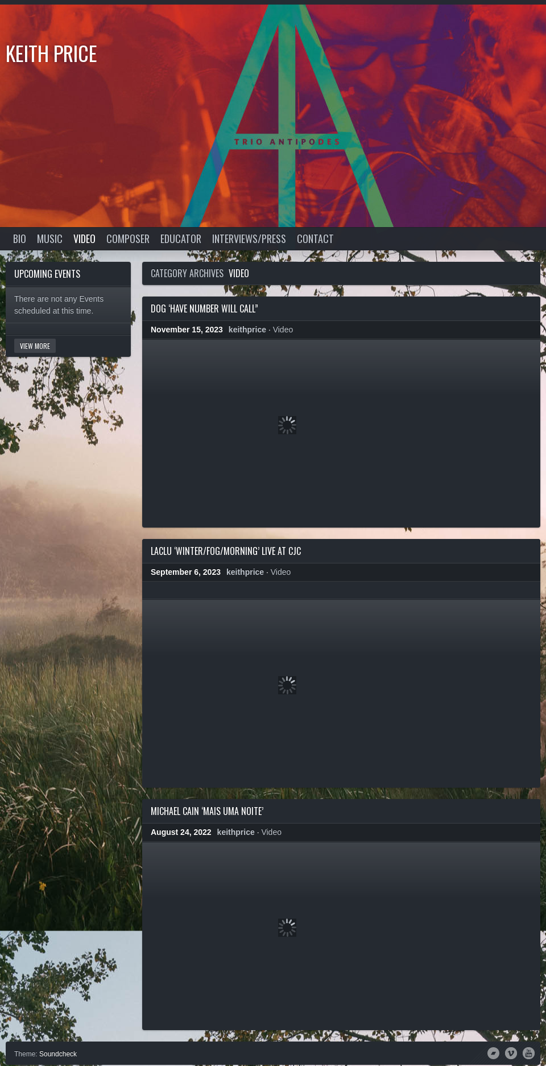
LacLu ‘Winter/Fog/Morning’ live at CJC (226, 551)
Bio (19, 238)
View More (35, 346)
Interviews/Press (249, 238)
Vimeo (511, 1052)
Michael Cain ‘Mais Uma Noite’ (207, 811)
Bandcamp (493, 1052)
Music (50, 238)
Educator (180, 238)
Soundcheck (58, 1054)
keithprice (247, 329)
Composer (128, 238)
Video (84, 238)
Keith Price (51, 53)
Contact (315, 238)
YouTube (529, 1052)
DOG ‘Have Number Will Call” (204, 308)
